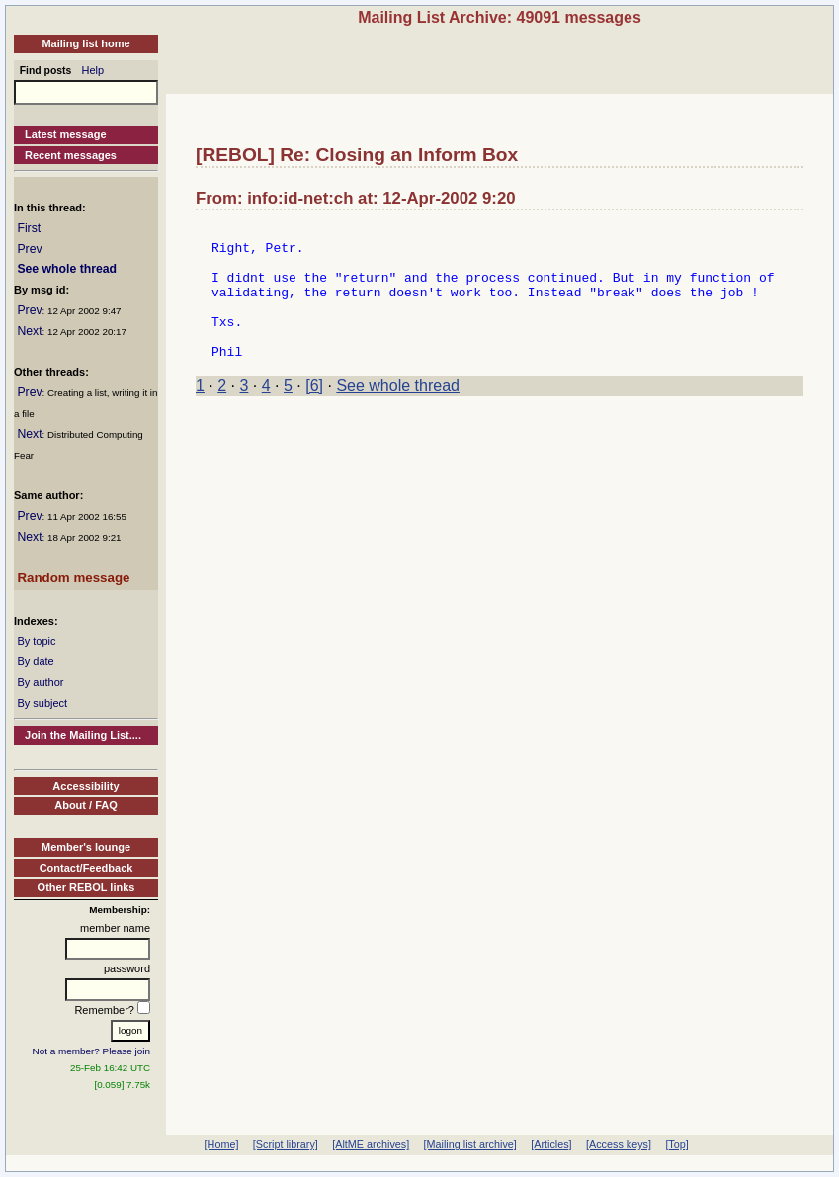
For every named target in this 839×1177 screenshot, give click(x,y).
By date (35, 661)
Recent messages (71, 155)
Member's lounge (86, 847)
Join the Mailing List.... (83, 735)
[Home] (222, 1144)
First (29, 228)
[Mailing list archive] (470, 1144)
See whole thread (67, 269)
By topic (36, 641)
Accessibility (85, 786)
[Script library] (285, 1144)
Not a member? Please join (92, 1051)
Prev (29, 249)
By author (40, 682)
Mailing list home (85, 43)
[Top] (676, 1144)
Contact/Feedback (86, 868)
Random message (73, 577)
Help (93, 70)
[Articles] (551, 1144)
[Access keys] (618, 1144)
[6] (314, 412)
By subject (42, 703)
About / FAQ (86, 805)
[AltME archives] (370, 1144)
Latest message (66, 134)
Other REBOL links (86, 887)
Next (29, 331)
